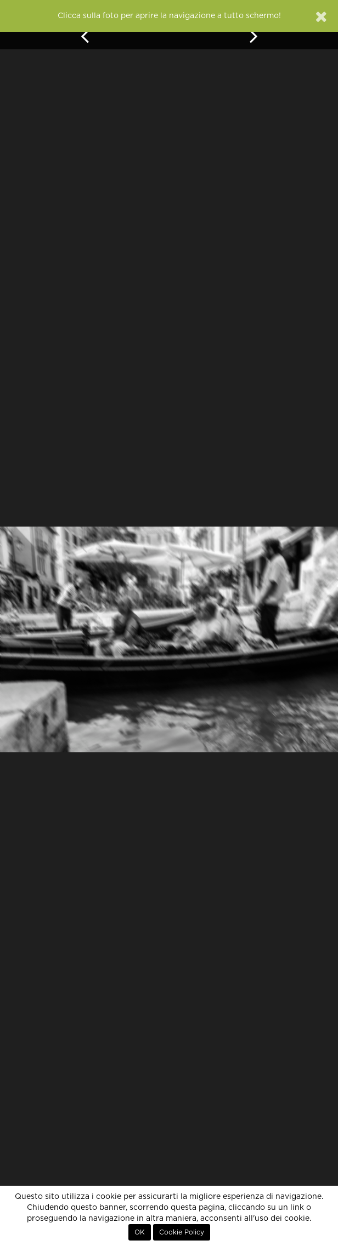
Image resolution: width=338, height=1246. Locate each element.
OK (139, 1232)
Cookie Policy (181, 1232)
